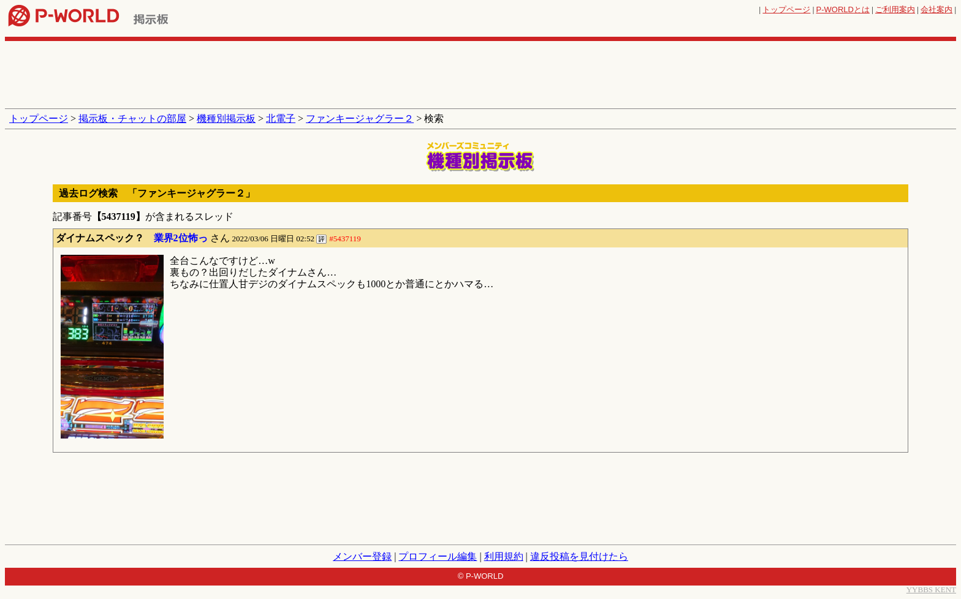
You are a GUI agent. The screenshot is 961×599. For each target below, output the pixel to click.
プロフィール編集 (437, 556)
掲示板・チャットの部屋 (132, 118)
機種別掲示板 (226, 118)
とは (843, 9)
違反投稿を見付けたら (579, 556)
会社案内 (936, 9)
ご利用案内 (895, 9)
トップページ (786, 9)
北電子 (280, 118)
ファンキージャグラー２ (360, 118)
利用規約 (503, 556)
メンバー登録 (362, 556)
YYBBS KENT (931, 589)
